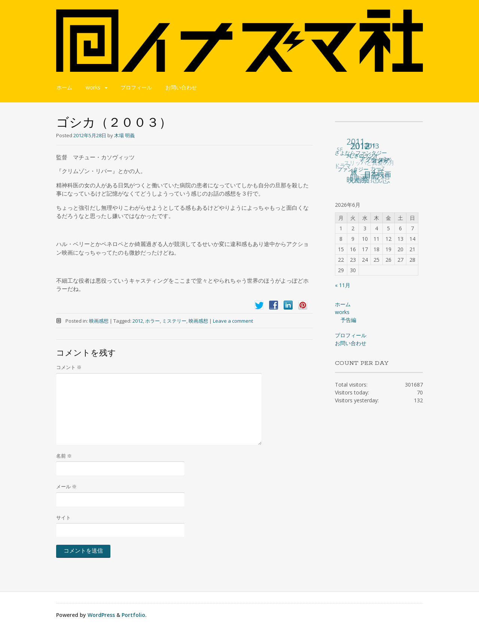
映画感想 (99, 320)
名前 (64, 455)
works (93, 87)
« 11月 (342, 285)
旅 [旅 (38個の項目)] (354, 172)
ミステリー (174, 320)
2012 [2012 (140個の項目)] (360, 146)
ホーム (64, 87)
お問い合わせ (181, 87)
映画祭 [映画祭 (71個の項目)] (358, 180)
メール (66, 486)
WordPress (101, 614)
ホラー (152, 320)
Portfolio (133, 614)
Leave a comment (233, 320)
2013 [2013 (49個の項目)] (371, 145)
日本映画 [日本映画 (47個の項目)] (377, 173)
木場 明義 (124, 135)
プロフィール (136, 87)
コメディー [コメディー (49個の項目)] (380, 164)
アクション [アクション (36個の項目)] (375, 158)
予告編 (348, 319)
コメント (69, 367)
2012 (137, 320)
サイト (63, 517)
